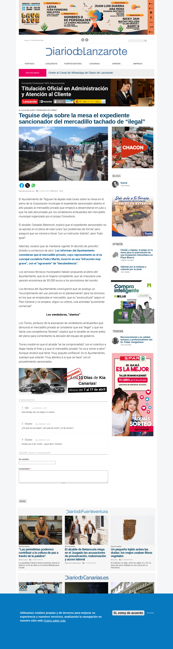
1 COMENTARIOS (90, 563)
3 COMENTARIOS (44, 191)
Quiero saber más (55, 620)
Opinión (116, 64)
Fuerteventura (73, 64)
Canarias (94, 64)
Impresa (137, 64)
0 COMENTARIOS (127, 560)
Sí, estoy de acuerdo (128, 613)
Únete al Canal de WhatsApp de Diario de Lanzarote (80, 72)
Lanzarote (51, 64)
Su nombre (24, 459)
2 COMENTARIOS (37, 560)
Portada (29, 64)
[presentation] (40, 492)
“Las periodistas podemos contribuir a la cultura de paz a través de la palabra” (38, 553)
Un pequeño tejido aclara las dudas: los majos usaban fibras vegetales (131, 553)
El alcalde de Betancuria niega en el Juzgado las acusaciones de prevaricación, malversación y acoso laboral (85, 554)
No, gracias (150, 613)
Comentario (25, 469)
